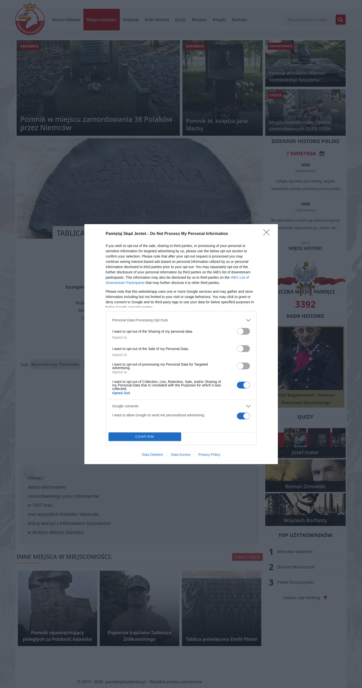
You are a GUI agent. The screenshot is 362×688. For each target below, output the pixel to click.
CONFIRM (144, 436)
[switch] (243, 331)
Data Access (180, 455)
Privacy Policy (209, 455)
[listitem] (181, 320)
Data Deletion (152, 455)
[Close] (268, 233)
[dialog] (181, 344)
